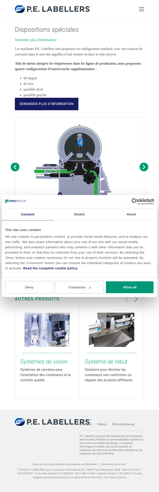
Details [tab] (79, 214)
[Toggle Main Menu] (141, 9)
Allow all (130, 287)
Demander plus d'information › (36, 40)
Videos (102, 424)
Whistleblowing (123, 424)
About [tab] (131, 214)
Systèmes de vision (43, 361)
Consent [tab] (27, 214)
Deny (29, 287)
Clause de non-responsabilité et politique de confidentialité (64, 464)
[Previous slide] (127, 299)
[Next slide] (135, 299)
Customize (80, 287)
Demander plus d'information (47, 104)
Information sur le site (113, 464)
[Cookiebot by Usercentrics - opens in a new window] (135, 201)
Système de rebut (106, 361)
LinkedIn (86, 424)
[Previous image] (15, 167)
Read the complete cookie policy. (50, 268)
